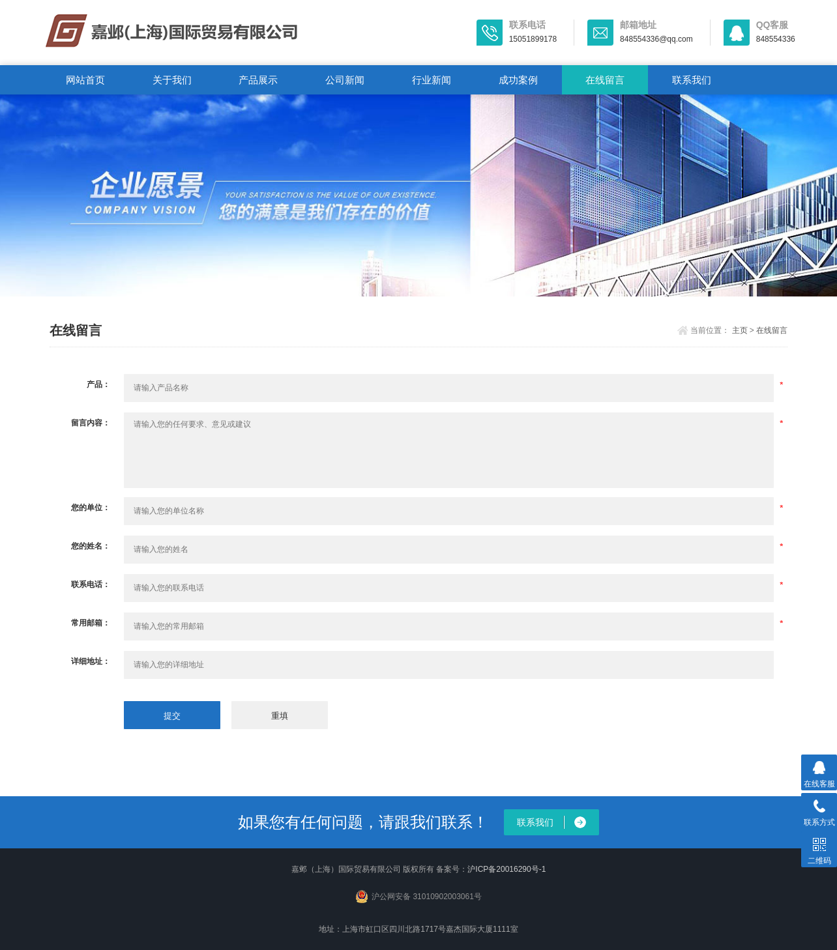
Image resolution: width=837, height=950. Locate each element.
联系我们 (691, 79)
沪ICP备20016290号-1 (506, 869)
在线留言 (604, 79)
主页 (740, 330)
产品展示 (258, 79)
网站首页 (85, 79)
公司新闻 (344, 79)
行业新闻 (431, 79)
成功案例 (518, 79)
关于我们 (172, 79)
